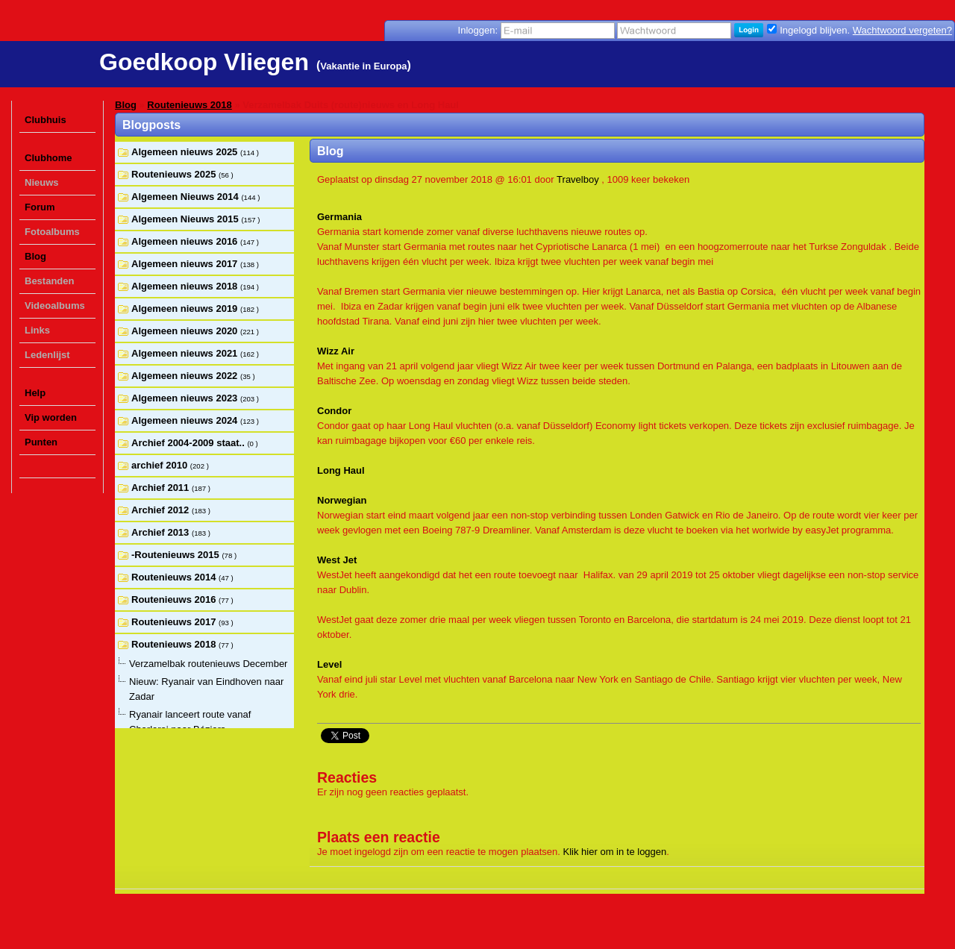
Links (37, 330)
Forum (39, 207)
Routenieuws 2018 (189, 104)
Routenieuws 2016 (175, 599)
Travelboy (578, 179)
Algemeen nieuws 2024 (185, 420)
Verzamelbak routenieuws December (208, 663)
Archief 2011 (161, 487)
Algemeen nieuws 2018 (185, 286)
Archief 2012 (161, 510)
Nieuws (42, 182)
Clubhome (48, 157)
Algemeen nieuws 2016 (185, 241)
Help (35, 392)
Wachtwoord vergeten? (902, 30)
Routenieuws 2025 (175, 174)
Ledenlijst (47, 354)
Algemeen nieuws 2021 (185, 353)
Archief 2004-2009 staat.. (189, 442)
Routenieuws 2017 (175, 621)
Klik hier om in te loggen (615, 851)
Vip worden (51, 417)
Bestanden (49, 280)
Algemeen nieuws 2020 (185, 330)
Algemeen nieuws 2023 (185, 398)
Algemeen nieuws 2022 (185, 375)
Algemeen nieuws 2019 (185, 308)
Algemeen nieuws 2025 (185, 151)
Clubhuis (45, 119)
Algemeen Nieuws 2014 (186, 196)
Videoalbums (55, 305)
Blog (35, 256)
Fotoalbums (52, 231)
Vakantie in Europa (363, 66)
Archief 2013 (161, 532)
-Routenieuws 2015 (176, 554)
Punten (41, 442)
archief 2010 (160, 465)
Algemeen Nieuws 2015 (186, 219)
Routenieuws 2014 (175, 577)
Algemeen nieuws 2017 (185, 263)
